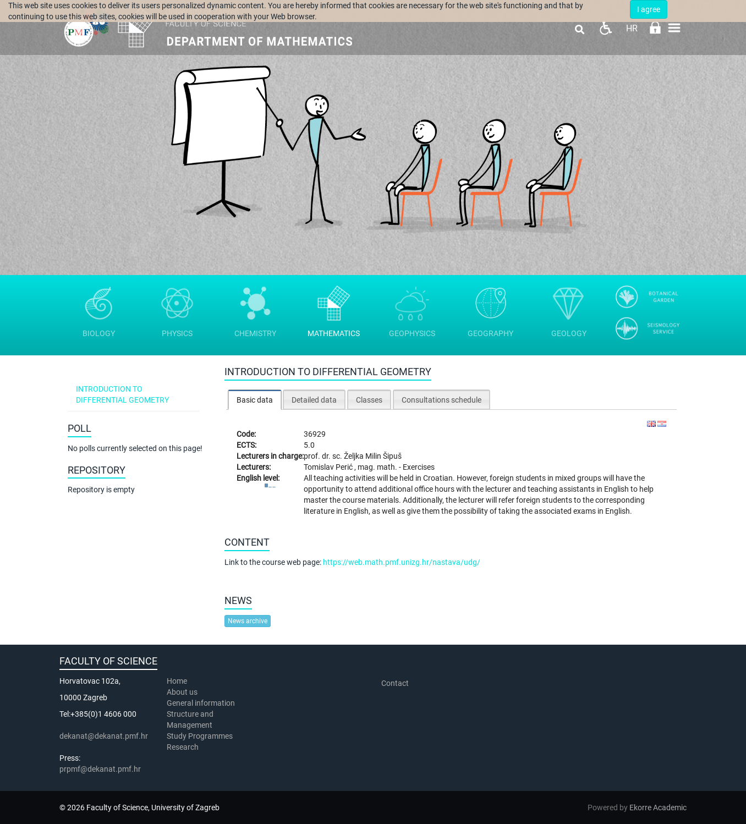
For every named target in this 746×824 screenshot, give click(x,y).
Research (183, 747)
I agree (648, 9)
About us (183, 692)
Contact (395, 683)
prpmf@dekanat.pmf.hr (100, 769)
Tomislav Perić (329, 467)
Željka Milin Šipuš (373, 456)
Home (177, 681)
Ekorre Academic (658, 807)
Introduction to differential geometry (122, 394)
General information (201, 703)
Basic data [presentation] (255, 399)
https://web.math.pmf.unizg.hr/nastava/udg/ (401, 562)
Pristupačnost (605, 27)
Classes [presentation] (369, 399)
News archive (247, 621)
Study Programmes (200, 736)
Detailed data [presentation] (314, 399)
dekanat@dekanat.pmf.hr (103, 736)
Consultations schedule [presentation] (441, 399)
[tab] (255, 399)
